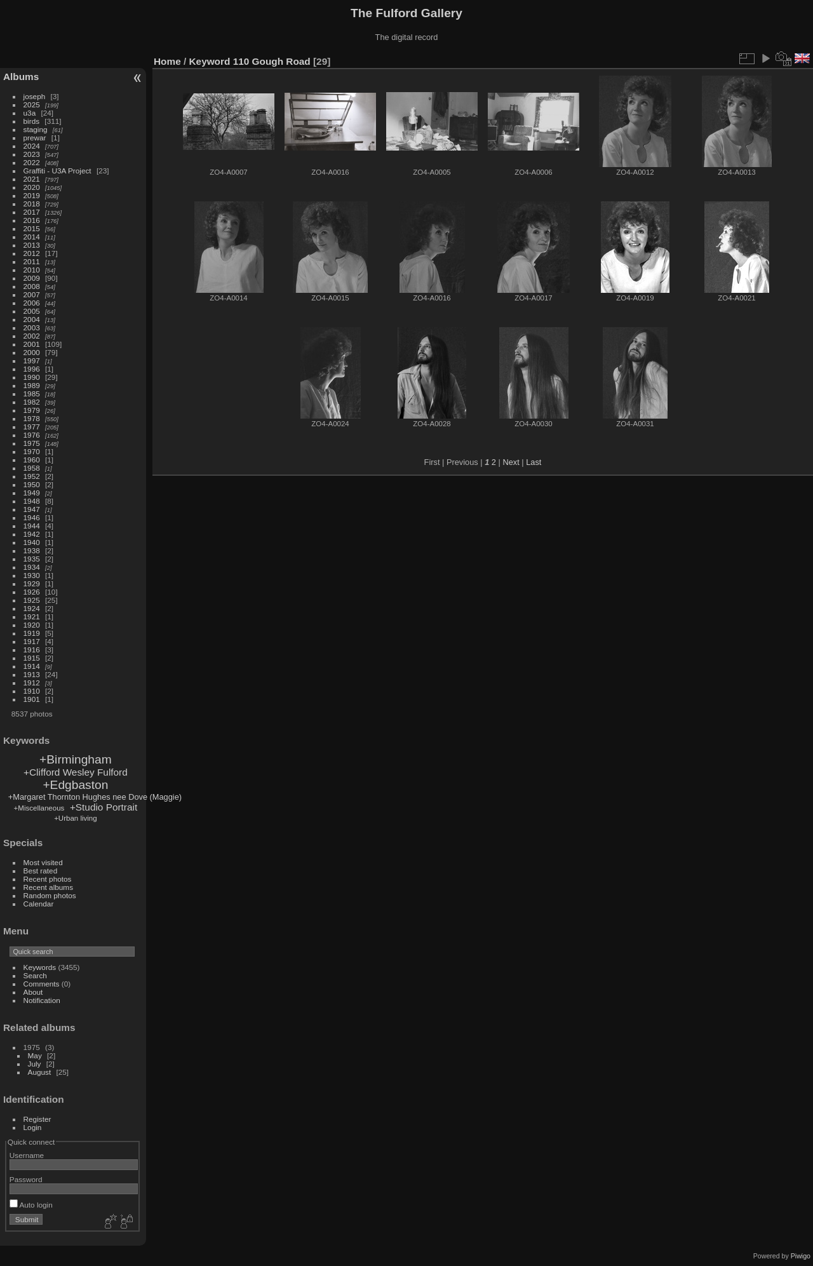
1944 (32, 526)
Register (37, 1119)
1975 (32, 443)
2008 (32, 286)
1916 (32, 649)
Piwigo (800, 1256)
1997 (32, 360)
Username (27, 1155)
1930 (32, 575)
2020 (32, 187)
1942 (32, 534)
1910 (32, 691)
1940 (32, 542)
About (33, 992)
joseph (35, 96)
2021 (32, 179)
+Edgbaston (75, 784)
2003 (32, 327)
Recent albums (48, 887)
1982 (32, 402)
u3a (30, 113)
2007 (32, 294)
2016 (32, 220)
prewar (35, 137)
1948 (32, 501)
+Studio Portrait (103, 807)
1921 (32, 616)
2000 (32, 352)
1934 (32, 567)
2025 (32, 104)
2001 (32, 344)
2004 (32, 319)
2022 (32, 162)
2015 (32, 228)
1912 (32, 682)
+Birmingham (75, 759)
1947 (32, 509)
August (39, 1072)
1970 (32, 451)
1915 (32, 658)
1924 (32, 608)
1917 (32, 641)
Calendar (39, 903)
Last (533, 462)
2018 (32, 203)
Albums (21, 76)
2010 (32, 270)
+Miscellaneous (39, 808)
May (35, 1055)
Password (26, 1179)
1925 (32, 600)
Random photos (50, 895)
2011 (32, 261)
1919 (32, 633)
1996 (32, 369)
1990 (32, 377)
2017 (32, 212)
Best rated (41, 870)
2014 (32, 236)
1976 (32, 435)
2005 (32, 311)
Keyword (210, 61)
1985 (32, 393)
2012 (32, 253)
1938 (32, 550)
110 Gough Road (272, 61)
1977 (32, 426)
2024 (32, 146)
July (34, 1064)
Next (510, 462)
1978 (32, 418)
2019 (32, 195)
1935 (32, 559)
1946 (32, 517)
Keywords (40, 967)
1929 (32, 583)
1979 (32, 410)
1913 (32, 674)
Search (35, 975)
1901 (32, 699)
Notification (42, 1000)
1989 (32, 385)
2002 (32, 336)
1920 (32, 625)
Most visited (43, 862)
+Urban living (75, 818)
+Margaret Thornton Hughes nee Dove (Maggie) (95, 797)
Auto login (31, 1205)
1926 (32, 592)
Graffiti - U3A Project (57, 170)
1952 (32, 476)
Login (33, 1127)
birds (32, 121)
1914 (32, 666)
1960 (32, 459)
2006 (32, 303)
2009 (32, 278)
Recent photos (48, 879)
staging (36, 129)
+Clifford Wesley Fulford (76, 772)
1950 (32, 484)
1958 (32, 468)
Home (167, 61)
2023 (32, 154)
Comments (42, 984)
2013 (32, 245)
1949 (32, 492)
